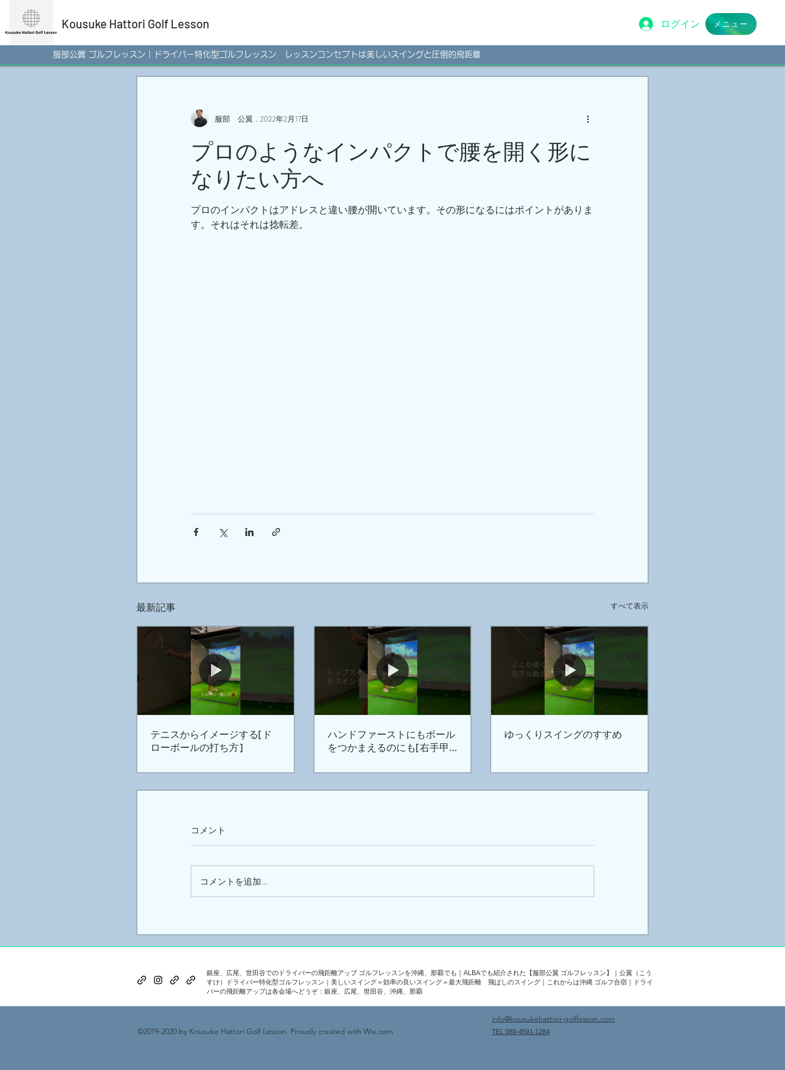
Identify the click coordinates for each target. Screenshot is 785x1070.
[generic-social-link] (141, 980)
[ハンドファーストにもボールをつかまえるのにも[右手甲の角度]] (393, 670)
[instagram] (158, 980)
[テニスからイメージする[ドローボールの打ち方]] (215, 670)
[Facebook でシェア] (196, 532)
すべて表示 (630, 605)
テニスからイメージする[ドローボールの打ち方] (211, 740)
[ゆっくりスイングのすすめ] (569, 670)
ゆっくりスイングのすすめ (563, 734)
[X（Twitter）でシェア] (223, 532)
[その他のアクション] (587, 118)
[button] (731, 24)
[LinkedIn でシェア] (249, 532)
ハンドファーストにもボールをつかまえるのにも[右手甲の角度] (391, 741)
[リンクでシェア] (276, 532)
